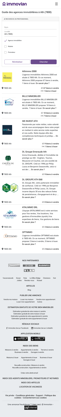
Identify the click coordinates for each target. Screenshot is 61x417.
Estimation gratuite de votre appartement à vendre (29, 316)
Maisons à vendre (11, 350)
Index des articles (30, 382)
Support (39, 395)
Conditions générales (25, 395)
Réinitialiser (17, 62)
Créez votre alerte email (29, 373)
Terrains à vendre (47, 350)
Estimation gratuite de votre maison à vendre (29, 311)
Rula (25, 278)
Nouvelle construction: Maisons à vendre (29, 365)
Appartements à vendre (29, 350)
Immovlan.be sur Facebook (17, 328)
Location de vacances (30, 387)
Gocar (18, 278)
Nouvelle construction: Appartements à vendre (29, 368)
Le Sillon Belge (35, 278)
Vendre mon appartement (45, 299)
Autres (39, 302)
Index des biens (30, 346)
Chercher (44, 62)
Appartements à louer (29, 357)
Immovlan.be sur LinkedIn (42, 328)
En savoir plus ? (42, 83)
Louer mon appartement (25, 302)
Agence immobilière (15, 40)
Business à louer (46, 357)
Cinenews (46, 278)
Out (54, 278)
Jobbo (19, 280)
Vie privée (10, 395)
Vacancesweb (8, 278)
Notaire (10, 46)
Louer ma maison (26, 299)
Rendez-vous (29, 280)
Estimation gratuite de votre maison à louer (29, 314)
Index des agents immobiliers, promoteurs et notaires (31, 378)
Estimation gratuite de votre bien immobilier (30, 307)
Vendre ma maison (11, 299)
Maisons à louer (12, 357)
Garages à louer (29, 360)
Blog (29, 290)
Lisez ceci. (36, 404)
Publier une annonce (30, 295)
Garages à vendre (37, 352)
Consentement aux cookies (35, 398)
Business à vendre (21, 352)
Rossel (39, 280)
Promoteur (11, 52)
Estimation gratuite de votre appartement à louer (29, 318)
